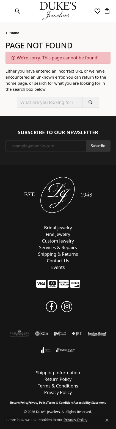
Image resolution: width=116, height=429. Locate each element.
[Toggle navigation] (7, 11)
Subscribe (98, 146)
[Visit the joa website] (46, 350)
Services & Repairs (58, 247)
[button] (17, 11)
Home (14, 33)
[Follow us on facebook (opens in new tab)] (51, 306)
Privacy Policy (58, 392)
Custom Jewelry (58, 241)
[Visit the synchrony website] (65, 350)
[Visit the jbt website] (77, 333)
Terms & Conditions (58, 386)
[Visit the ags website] (19, 333)
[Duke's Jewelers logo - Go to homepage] (58, 11)
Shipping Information (58, 373)
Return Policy (58, 379)
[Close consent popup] (107, 420)
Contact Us (58, 261)
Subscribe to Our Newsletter (58, 133)
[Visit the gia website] (41, 333)
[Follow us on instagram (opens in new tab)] (66, 306)
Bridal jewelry (58, 228)
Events (58, 267)
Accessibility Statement (90, 402)
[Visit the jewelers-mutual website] (97, 333)
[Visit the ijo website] (60, 333)
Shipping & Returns (58, 254)
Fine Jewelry (58, 234)
